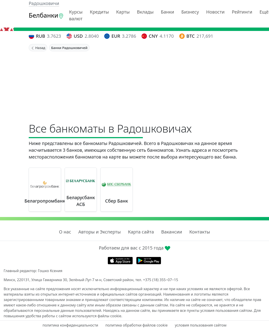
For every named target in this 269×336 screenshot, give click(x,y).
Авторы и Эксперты (99, 232)
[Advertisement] (134, 85)
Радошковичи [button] (44, 3)
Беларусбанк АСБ (80, 200)
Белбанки (46, 15)
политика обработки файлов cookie (136, 325)
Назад (38, 47)
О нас (65, 232)
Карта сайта (141, 232)
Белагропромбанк (44, 201)
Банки (167, 12)
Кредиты (99, 12)
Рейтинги (242, 12)
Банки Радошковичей (69, 47)
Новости (215, 12)
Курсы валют (76, 15)
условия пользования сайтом (200, 325)
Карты (123, 12)
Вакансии (171, 232)
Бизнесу (190, 12)
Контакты (199, 232)
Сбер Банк (116, 201)
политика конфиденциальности (70, 325)
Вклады (145, 12)
